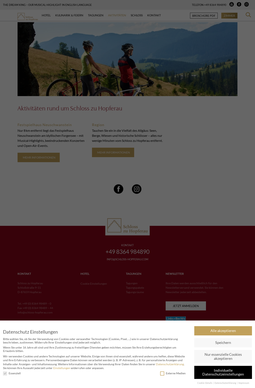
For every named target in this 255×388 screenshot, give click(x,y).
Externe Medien (173, 373)
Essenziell (12, 373)
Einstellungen (61, 368)
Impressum (243, 383)
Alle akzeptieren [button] (223, 331)
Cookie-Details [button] (205, 383)
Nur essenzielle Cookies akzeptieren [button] (223, 356)
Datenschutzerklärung (170, 364)
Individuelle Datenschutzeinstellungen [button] (223, 372)
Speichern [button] (223, 342)
